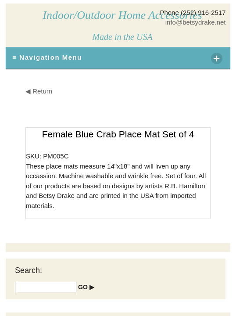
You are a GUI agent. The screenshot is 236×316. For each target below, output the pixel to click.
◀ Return (38, 91)
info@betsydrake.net (195, 22)
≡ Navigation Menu (117, 58)
